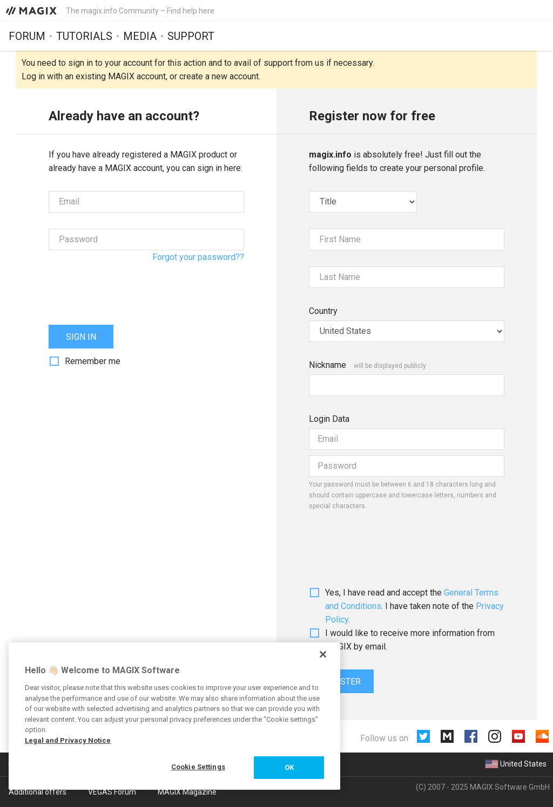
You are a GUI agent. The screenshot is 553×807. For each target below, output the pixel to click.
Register (341, 681)
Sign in (81, 337)
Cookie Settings (198, 767)
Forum (27, 36)
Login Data (329, 419)
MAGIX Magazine (187, 792)
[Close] (323, 654)
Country (323, 311)
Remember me (92, 361)
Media (140, 36)
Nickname (327, 365)
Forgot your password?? (198, 257)
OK (289, 767)
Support (190, 36)
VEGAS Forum (112, 792)
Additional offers (37, 792)
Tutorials (84, 36)
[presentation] (131, 287)
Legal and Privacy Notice (68, 740)
